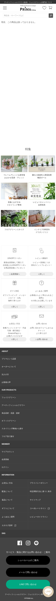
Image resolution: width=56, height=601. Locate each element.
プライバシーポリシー (39, 483)
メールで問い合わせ (28, 572)
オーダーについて (9, 367)
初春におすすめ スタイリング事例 (14, 203)
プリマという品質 (9, 359)
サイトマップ (35, 500)
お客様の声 (6, 382)
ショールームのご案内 (28, 560)
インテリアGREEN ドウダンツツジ (42, 230)
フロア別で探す (8, 436)
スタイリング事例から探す (12, 429)
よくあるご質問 (8, 517)
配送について (7, 491)
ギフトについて (8, 508)
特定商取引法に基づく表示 (40, 491)
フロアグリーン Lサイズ (14, 229)
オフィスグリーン (9, 421)
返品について (7, 500)
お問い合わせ (42, 339)
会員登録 (5, 459)
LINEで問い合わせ (28, 584)
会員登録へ (15, 274)
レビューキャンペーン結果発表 (42, 203)
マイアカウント (8, 452)
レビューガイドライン (39, 517)
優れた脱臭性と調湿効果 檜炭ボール (42, 176)
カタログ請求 (9, 525)
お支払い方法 (7, 483)
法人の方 (5, 374)
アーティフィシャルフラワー (13, 405)
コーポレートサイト (40, 508)
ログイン (5, 467)
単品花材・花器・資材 (11, 413)
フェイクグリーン (9, 397)
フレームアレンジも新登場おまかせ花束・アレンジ (14, 176)
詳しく (42, 274)
